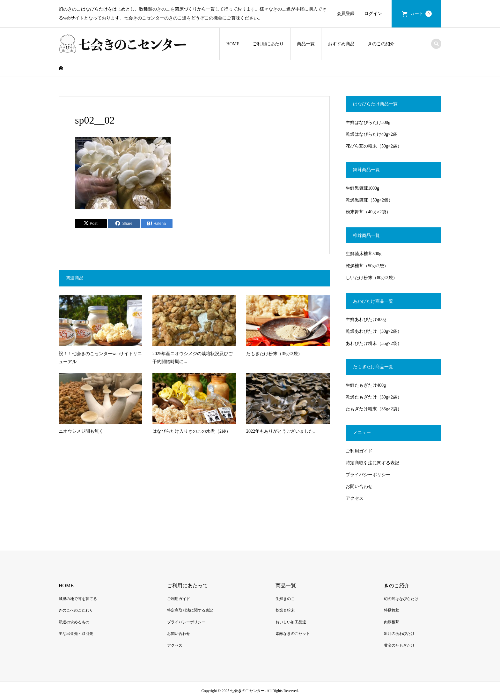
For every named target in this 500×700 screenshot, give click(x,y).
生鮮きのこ (285, 599)
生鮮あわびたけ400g (366, 319)
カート (421, 14)
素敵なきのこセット (293, 633)
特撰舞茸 (391, 610)
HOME (232, 44)
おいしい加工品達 (291, 622)
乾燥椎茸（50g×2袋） (367, 265)
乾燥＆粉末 (285, 610)
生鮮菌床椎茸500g (363, 253)
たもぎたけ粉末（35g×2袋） (374, 409)
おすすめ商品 (341, 44)
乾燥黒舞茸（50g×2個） (369, 200)
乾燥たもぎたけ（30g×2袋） (374, 397)
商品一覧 (306, 44)
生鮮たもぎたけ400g (366, 385)
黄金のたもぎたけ (399, 645)
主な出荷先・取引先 (76, 633)
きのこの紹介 (381, 44)
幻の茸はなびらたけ (401, 599)
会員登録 (346, 13)
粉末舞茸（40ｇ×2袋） (368, 211)
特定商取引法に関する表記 (372, 462)
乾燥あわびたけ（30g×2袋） (374, 331)
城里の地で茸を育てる (78, 599)
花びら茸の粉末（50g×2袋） (374, 146)
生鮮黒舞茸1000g (362, 188)
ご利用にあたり (268, 44)
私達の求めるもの (74, 622)
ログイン (373, 13)
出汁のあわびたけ (399, 633)
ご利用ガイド (359, 451)
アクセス (355, 498)
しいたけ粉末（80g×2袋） (371, 277)
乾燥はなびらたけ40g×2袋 (371, 134)
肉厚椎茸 (391, 622)
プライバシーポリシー (368, 474)
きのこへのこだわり (76, 610)
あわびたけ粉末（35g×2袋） (374, 343)
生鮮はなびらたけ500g (368, 122)
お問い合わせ (359, 486)
